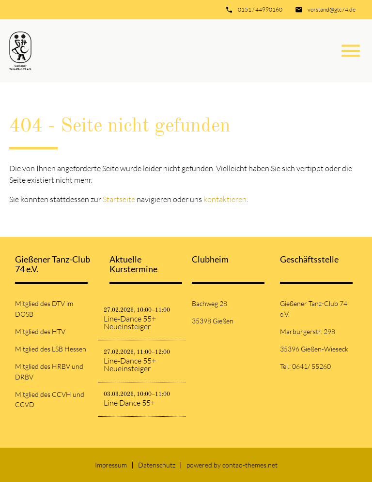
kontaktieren (225, 199)
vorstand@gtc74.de (332, 9)
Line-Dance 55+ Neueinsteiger (130, 322)
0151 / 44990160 (260, 9)
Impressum (111, 465)
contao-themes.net (250, 465)
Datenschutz (156, 465)
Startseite (119, 199)
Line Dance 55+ (129, 403)
